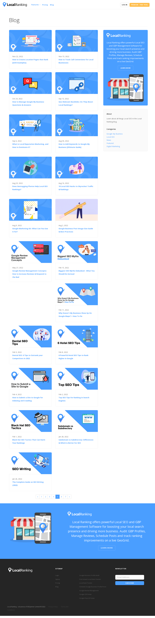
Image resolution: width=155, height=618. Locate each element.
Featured (110, 143)
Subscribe (129, 584)
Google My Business (115, 134)
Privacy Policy (53, 609)
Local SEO (111, 137)
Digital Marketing (113, 146)
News (109, 140)
